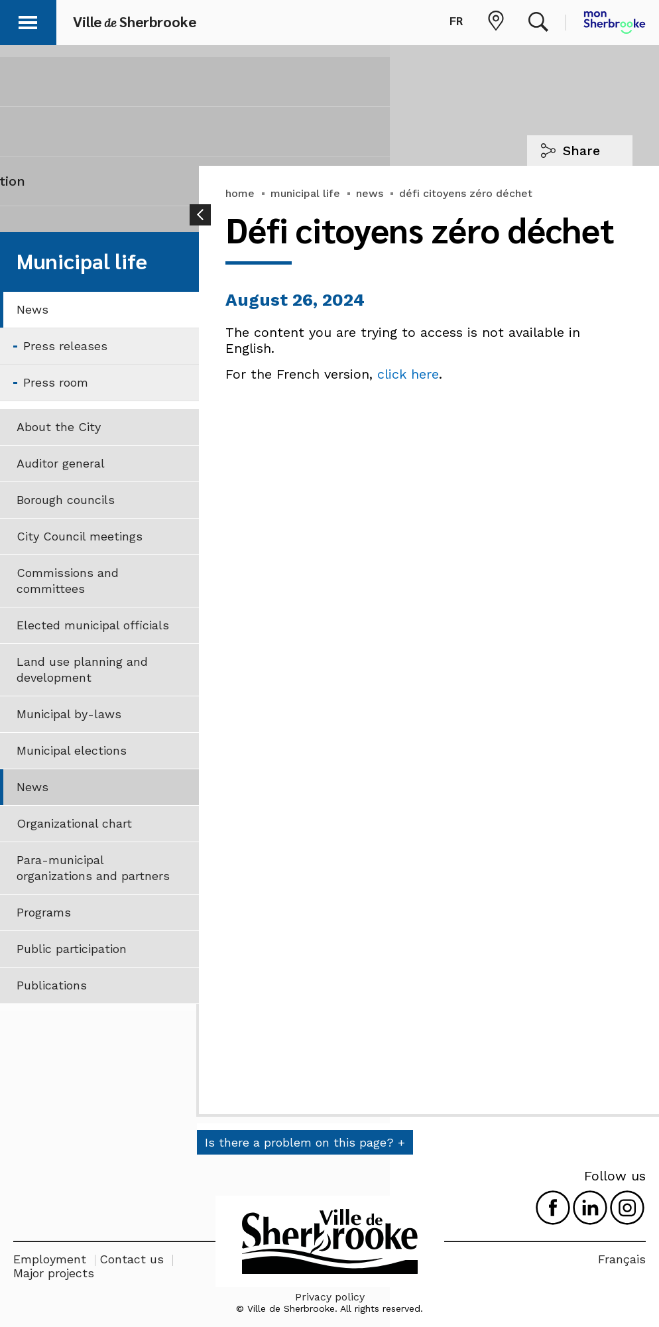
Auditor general (61, 463)
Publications (52, 985)
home (240, 193)
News (32, 309)
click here (408, 374)
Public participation (72, 949)
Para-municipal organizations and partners (93, 868)
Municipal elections (72, 750)
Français (622, 1259)
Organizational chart (74, 823)
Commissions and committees (68, 581)
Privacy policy (330, 1297)
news (369, 193)
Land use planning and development (82, 669)
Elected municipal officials (93, 625)
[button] (28, 20)
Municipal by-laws (69, 714)
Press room (55, 382)
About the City (59, 427)
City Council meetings (80, 536)
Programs (44, 912)
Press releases (65, 346)
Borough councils (66, 500)
